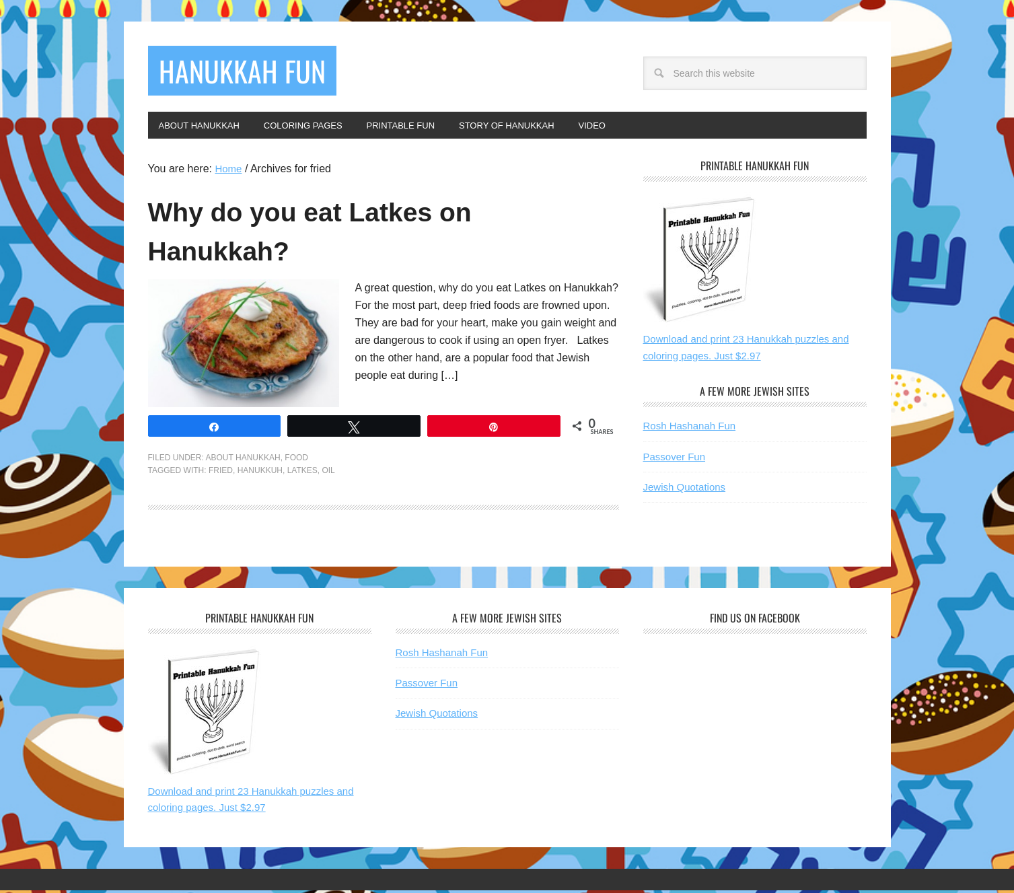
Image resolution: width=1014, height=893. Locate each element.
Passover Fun (674, 459)
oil (328, 473)
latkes (302, 473)
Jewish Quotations (684, 489)
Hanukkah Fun (254, 72)
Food (296, 460)
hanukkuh (260, 473)
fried (221, 473)
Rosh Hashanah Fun (689, 428)
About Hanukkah (243, 460)
